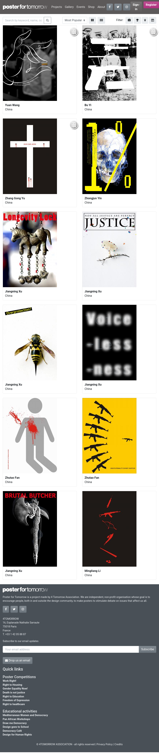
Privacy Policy (105, 744)
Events (81, 7)
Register (151, 4)
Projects (56, 7)
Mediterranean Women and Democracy (25, 715)
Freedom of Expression (16, 700)
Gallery (69, 7)
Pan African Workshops (16, 719)
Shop (91, 7)
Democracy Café (12, 730)
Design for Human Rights (17, 734)
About (101, 7)
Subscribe (147, 649)
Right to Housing (12, 684)
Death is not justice (14, 692)
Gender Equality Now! (15, 688)
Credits (118, 744)
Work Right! (9, 680)
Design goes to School (16, 726)
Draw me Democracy (15, 723)
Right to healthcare (14, 704)
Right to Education (13, 696)
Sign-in (136, 7)
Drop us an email (17, 660)
